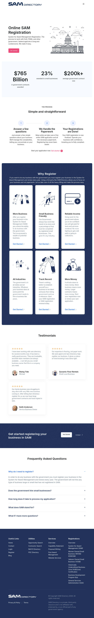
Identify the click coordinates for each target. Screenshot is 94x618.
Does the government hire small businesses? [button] (29, 490)
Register (11, 552)
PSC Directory (33, 552)
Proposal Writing (54, 549)
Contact (80, 435)
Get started (13, 50)
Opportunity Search (35, 543)
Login (10, 549)
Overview (51, 543)
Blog (10, 555)
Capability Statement (56, 546)
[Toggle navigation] (83, 4)
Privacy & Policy (14, 603)
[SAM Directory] (25, 4)
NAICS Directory (34, 549)
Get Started (66, 434)
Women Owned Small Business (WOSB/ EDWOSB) (76, 554)
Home (10, 543)
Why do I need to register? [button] (21, 471)
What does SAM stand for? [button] (21, 507)
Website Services (54, 558)
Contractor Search (35, 546)
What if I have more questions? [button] (23, 516)
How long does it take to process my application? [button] (31, 499)
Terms (26, 603)
